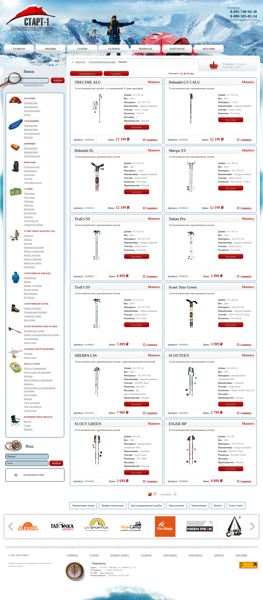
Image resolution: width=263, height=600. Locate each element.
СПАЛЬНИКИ (31, 121)
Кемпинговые (31, 106)
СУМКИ (28, 189)
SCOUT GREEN (88, 424)
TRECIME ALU (88, 82)
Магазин (209, 48)
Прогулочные (176, 505)
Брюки (27, 281)
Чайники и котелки (34, 247)
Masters (154, 82)
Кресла (27, 421)
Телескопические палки (102, 61)
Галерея (114, 48)
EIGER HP (178, 424)
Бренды (50, 48)
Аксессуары (30, 342)
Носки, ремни (31, 289)
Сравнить (116, 73)
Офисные (29, 201)
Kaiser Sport (236, 505)
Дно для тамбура (33, 406)
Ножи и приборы (33, 259)
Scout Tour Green (183, 287)
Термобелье (30, 277)
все (192, 73)
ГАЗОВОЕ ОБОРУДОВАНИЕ (39, 349)
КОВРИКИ (29, 143)
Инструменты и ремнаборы (38, 380)
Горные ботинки (32, 308)
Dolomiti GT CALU (184, 82)
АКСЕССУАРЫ (32, 364)
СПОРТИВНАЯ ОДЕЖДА (37, 273)
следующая (165, 494)
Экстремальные (32, 110)
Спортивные (30, 170)
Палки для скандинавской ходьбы (41, 334)
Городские (29, 174)
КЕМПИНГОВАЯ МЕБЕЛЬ (38, 417)
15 (181, 73)
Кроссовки (29, 320)
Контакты (177, 48)
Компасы (28, 384)
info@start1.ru (106, 572)
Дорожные (29, 193)
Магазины (170, 555)
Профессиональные (113, 505)
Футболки (29, 297)
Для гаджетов (31, 220)
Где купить (136, 127)
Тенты (27, 114)
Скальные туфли (32, 316)
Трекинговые (31, 102)
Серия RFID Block (33, 224)
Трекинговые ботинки (35, 312)
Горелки (28, 353)
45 (188, 73)
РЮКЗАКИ (30, 162)
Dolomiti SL (84, 151)
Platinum (28, 137)
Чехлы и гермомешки (35, 368)
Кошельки (29, 209)
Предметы (29, 266)
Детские (28, 178)
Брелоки (28, 376)
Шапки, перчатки (33, 285)
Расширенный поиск (33, 85)
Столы (27, 425)
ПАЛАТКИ (29, 98)
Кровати (28, 429)
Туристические (32, 166)
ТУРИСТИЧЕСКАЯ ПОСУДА (39, 231)
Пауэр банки (30, 394)
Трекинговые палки (34, 330)
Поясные (28, 205)
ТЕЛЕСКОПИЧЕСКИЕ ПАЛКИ (40, 326)
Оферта (219, 555)
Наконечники (198, 505)
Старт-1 (32, 17)
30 (185, 73)
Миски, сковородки (34, 251)
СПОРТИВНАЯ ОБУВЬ (36, 303)
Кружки (28, 243)
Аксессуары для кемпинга (37, 372)
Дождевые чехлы (33, 182)
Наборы (28, 239)
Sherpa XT (177, 151)
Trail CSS (82, 219)
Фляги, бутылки (32, 255)
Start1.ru (80, 61)
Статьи (82, 48)
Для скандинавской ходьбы (146, 505)
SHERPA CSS (86, 355)
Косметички (30, 213)
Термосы (28, 235)
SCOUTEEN (179, 355)
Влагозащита (30, 293)
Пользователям (33, 475)
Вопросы (145, 48)
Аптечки (28, 216)
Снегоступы (30, 410)
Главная (19, 48)
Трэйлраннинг (31, 338)
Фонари (28, 398)
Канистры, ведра (32, 263)
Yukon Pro (177, 219)
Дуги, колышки (32, 402)
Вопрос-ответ (120, 555)
